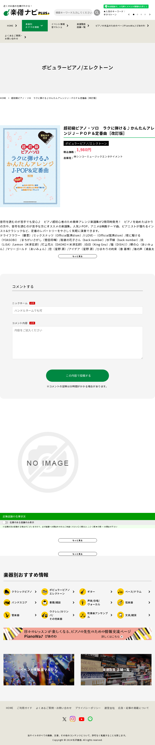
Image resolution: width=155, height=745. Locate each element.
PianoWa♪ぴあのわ (123, 25)
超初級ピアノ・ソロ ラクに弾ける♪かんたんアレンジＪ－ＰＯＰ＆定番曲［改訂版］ (109, 130)
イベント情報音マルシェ (60, 25)
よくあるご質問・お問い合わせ (16, 37)
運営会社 (109, 708)
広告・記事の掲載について (133, 708)
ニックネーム (23, 303)
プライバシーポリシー (88, 708)
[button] (128, 14)
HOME (12, 25)
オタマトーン (110, 14)
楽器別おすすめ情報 (35, 25)
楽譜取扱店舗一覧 (84, 25)
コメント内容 (23, 323)
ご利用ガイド (24, 708)
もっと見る (77, 256)
